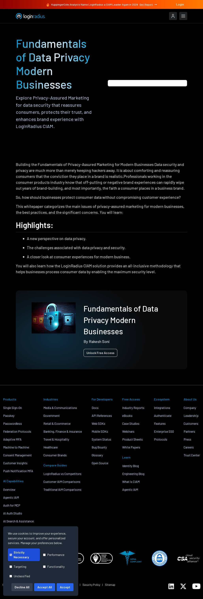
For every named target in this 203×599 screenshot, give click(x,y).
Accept (65, 587)
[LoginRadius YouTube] (196, 586)
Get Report (148, 4)
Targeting (17, 566)
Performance (53, 555)
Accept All (44, 587)
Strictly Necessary (19, 554)
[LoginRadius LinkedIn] (171, 586)
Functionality (54, 566)
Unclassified (19, 576)
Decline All (22, 587)
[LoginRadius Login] (173, 16)
